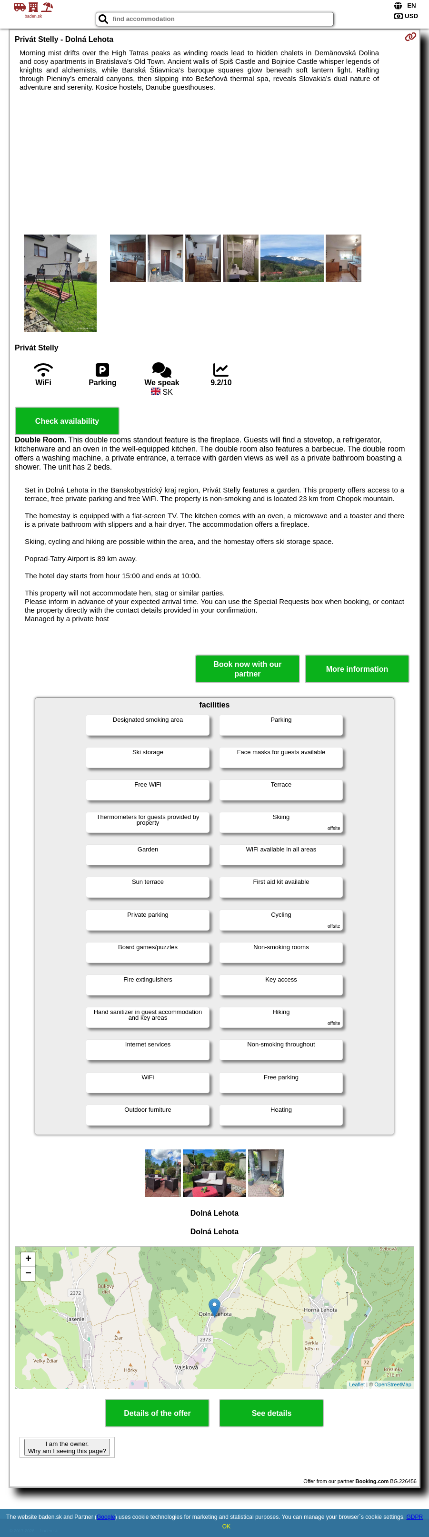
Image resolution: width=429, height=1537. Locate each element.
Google (106, 1517)
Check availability (67, 421)
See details (272, 1413)
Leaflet (357, 1384)
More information (357, 669)
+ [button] (28, 1259)
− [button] (28, 1274)
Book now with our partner (247, 668)
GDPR (414, 1517)
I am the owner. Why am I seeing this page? (67, 1447)
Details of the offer (157, 1413)
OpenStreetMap (392, 1384)
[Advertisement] (214, 163)
